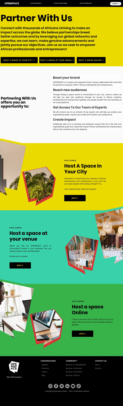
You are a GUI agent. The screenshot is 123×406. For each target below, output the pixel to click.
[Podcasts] (52, 368)
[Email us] (105, 368)
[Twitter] (61, 386)
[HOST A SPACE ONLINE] (91, 60)
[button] (36, 3)
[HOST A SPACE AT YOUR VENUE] (57, 60)
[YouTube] (73, 386)
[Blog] (52, 375)
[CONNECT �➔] (115, 3)
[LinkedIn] (67, 386)
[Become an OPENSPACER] (76, 364)
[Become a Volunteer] (76, 368)
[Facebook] (56, 386)
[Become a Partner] (76, 375)
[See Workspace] (17, 376)
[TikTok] (78, 386)
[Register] (52, 364)
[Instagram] (50, 386)
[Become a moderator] (76, 371)
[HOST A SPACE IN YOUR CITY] (19, 60)
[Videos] (52, 371)
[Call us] (105, 364)
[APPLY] (75, 198)
